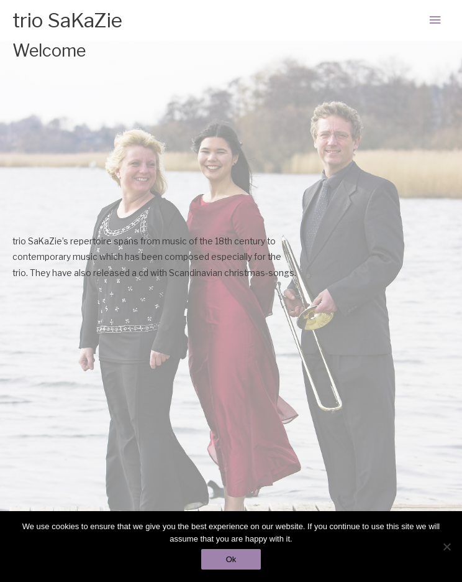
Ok (231, 559)
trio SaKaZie (67, 20)
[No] (446, 546)
